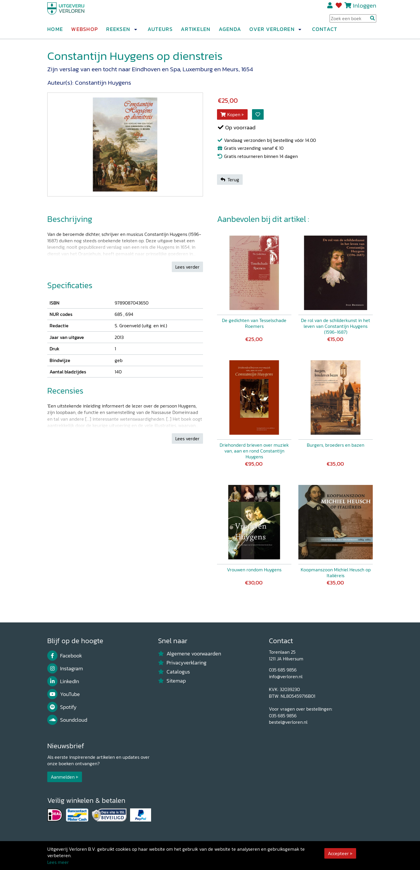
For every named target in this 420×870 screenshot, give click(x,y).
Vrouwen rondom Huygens (254, 569)
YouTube (63, 694)
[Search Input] (353, 21)
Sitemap (172, 681)
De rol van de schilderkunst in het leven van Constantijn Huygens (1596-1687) (335, 326)
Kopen (230, 114)
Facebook (64, 656)
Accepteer (338, 853)
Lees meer (58, 862)
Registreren (330, 8)
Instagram (65, 668)
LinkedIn (63, 681)
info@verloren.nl (285, 676)
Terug (229, 179)
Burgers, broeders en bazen (335, 444)
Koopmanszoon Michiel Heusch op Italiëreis (336, 572)
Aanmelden (63, 776)
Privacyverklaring (182, 663)
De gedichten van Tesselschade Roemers (254, 323)
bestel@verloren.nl (288, 721)
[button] (135, 32)
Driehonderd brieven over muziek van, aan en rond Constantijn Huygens (254, 450)
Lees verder (187, 266)
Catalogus (174, 672)
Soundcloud (67, 720)
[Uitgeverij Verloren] (75, 13)
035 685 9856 (283, 669)
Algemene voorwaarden (189, 653)
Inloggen (364, 7)
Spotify (62, 707)
